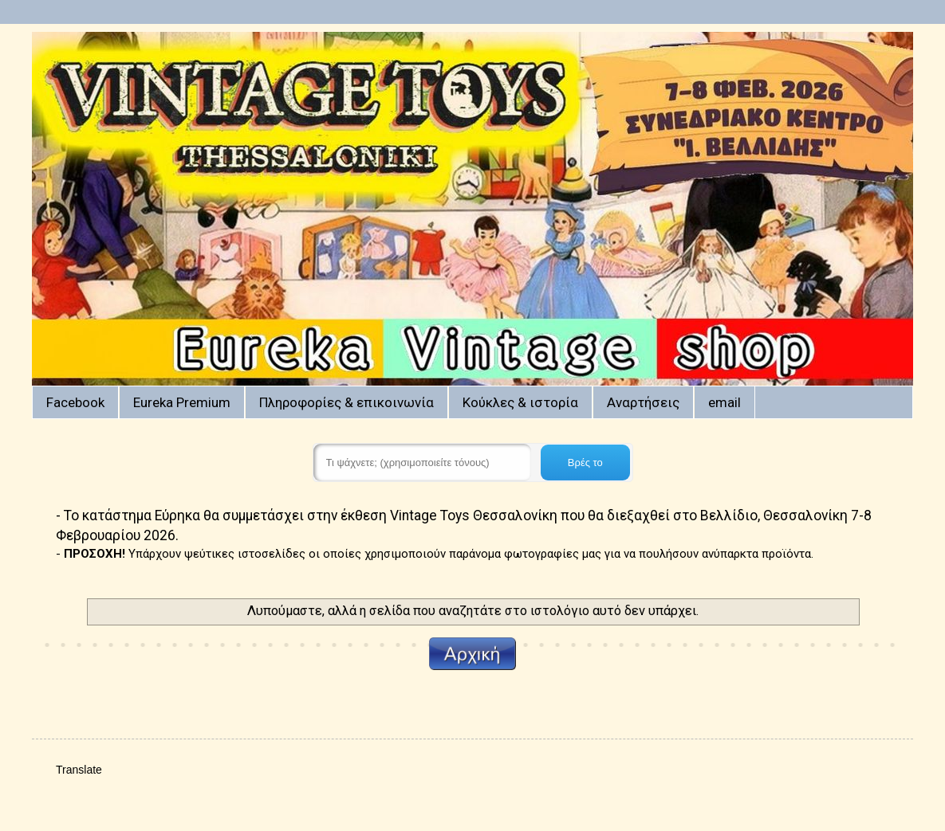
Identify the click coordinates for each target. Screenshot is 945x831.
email (724, 402)
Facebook (75, 402)
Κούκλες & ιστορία (520, 402)
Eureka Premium (181, 402)
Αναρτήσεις (643, 402)
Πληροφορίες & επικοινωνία (346, 402)
